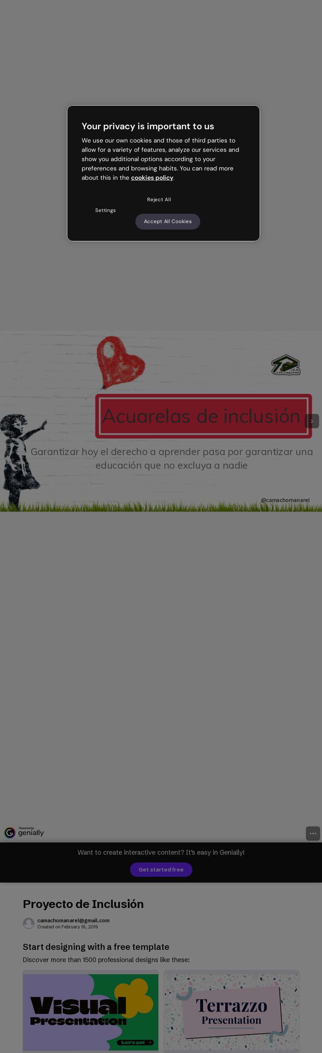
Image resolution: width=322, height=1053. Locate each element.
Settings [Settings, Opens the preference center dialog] (105, 210)
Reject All (159, 199)
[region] (163, 173)
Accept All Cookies (168, 221)
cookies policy (152, 178)
